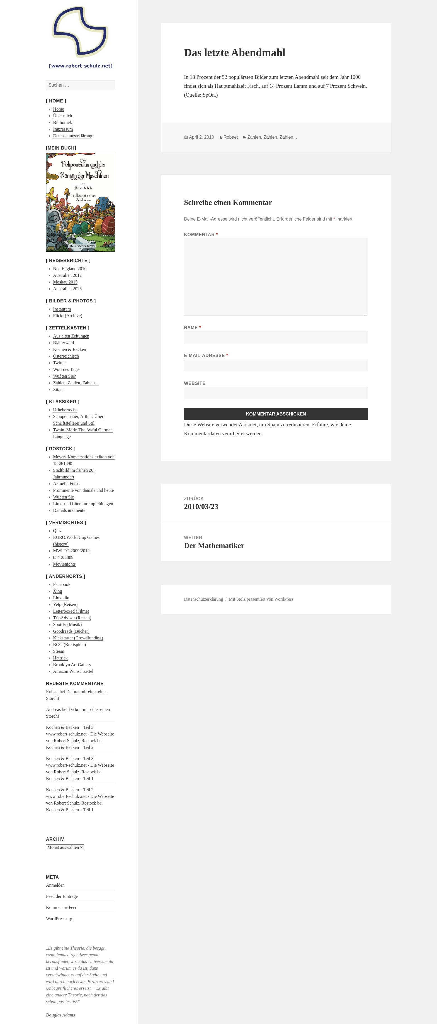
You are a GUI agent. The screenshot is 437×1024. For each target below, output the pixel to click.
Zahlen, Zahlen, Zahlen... (272, 137)
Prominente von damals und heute (83, 490)
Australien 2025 (67, 288)
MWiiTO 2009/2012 (71, 550)
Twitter (59, 362)
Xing (57, 591)
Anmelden (55, 885)
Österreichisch (66, 356)
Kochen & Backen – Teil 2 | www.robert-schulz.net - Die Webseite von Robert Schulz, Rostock (80, 796)
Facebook (62, 584)
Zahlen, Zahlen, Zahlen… (76, 382)
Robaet (231, 137)
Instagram (62, 309)
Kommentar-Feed (61, 907)
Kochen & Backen (69, 349)
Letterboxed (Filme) (71, 611)
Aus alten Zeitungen (71, 336)
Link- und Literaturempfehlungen (83, 503)
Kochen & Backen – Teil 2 (70, 747)
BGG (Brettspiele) (69, 644)
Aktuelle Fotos (66, 483)
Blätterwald (63, 342)
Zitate (58, 389)
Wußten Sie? (64, 376)
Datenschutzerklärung (72, 135)
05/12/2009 (63, 557)
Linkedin (61, 597)
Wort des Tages (67, 369)
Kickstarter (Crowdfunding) (78, 638)
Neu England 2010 (70, 268)
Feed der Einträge (62, 896)
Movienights (64, 564)
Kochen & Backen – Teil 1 (70, 778)
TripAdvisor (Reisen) (72, 617)
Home (58, 109)
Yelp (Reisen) (65, 604)
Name (192, 327)
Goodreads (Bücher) (71, 631)
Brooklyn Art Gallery (72, 664)
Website (194, 383)
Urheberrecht (65, 409)
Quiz (57, 530)
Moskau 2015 (65, 282)
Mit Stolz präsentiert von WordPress (261, 599)
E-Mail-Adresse (206, 355)
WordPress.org (59, 918)
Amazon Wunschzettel (73, 671)
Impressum (63, 129)
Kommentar (201, 234)
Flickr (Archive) (67, 315)
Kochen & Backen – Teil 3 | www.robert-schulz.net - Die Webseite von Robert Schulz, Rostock (80, 734)
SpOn (209, 95)
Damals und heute (69, 510)
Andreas (53, 709)
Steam (58, 651)
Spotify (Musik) (67, 624)
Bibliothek (62, 122)
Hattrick (60, 658)
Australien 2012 (67, 275)
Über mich (62, 115)
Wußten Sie (63, 497)
